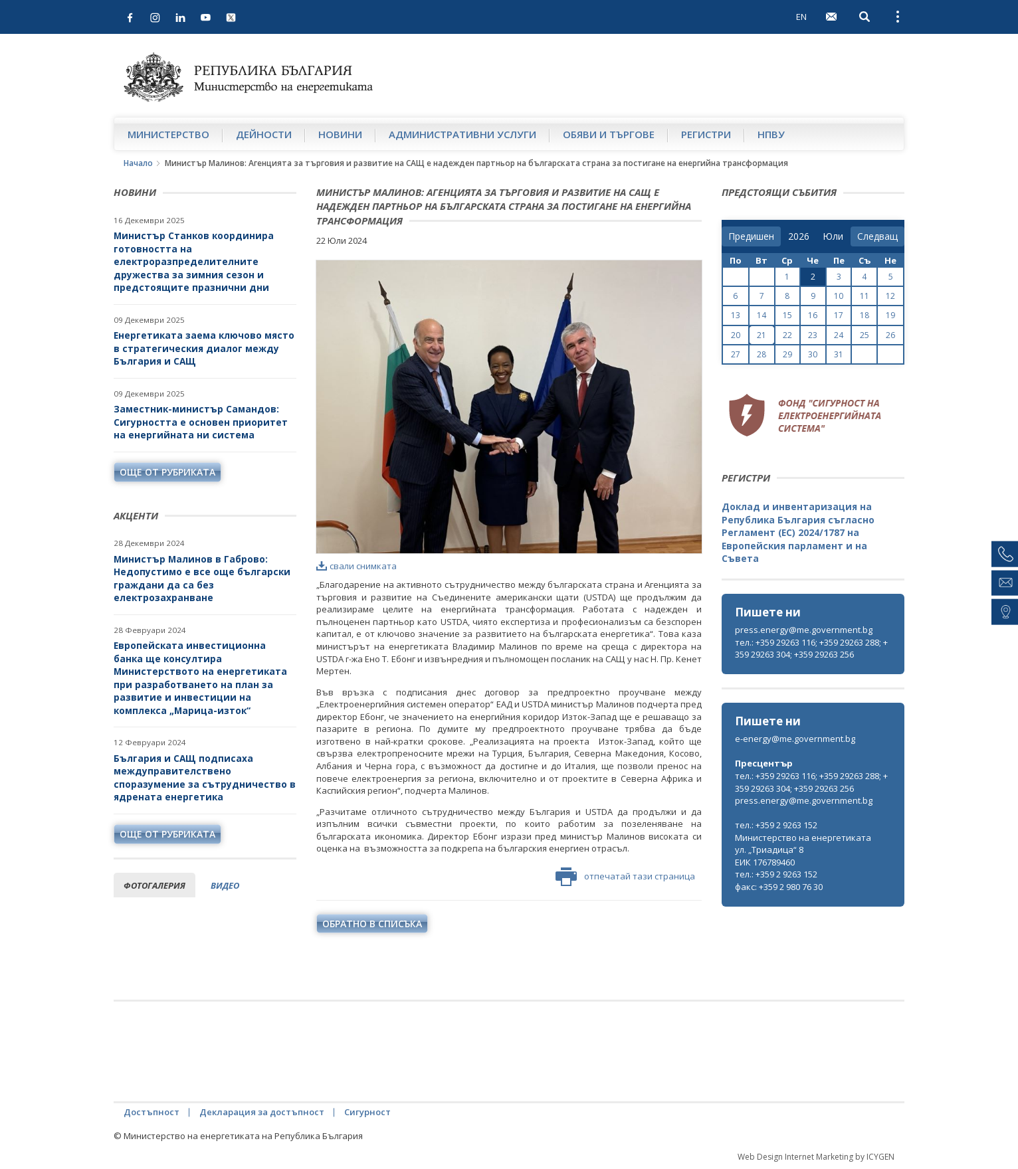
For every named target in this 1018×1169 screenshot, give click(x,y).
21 (761, 335)
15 (787, 315)
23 (812, 335)
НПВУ (771, 134)
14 (761, 315)
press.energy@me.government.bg (803, 630)
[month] (833, 236)
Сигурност (367, 1112)
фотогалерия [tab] (154, 885)
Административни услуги (462, 134)
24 (838, 335)
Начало (138, 163)
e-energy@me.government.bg (795, 739)
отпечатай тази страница (625, 876)
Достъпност (151, 1112)
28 (761, 354)
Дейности (264, 134)
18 (864, 315)
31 (838, 354)
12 (890, 296)
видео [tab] (225, 885)
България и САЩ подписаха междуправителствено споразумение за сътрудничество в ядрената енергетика (205, 778)
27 (735, 354)
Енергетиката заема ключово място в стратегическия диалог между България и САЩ (204, 348)
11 (864, 296)
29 (787, 354)
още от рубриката (167, 472)
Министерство (168, 134)
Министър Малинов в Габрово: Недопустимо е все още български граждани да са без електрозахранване (202, 578)
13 (735, 315)
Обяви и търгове (609, 134)
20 (735, 335)
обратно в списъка (372, 923)
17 (838, 315)
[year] (798, 236)
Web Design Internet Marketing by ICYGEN (816, 1156)
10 (838, 296)
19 (890, 315)
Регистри (706, 134)
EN (801, 17)
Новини (340, 134)
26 (890, 335)
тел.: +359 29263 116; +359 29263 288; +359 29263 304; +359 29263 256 (811, 648)
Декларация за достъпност (261, 1112)
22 (787, 335)
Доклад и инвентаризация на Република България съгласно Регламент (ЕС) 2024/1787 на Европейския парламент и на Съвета (798, 532)
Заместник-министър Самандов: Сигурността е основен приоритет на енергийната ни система (201, 422)
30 (812, 354)
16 (812, 315)
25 (864, 335)
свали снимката (356, 566)
